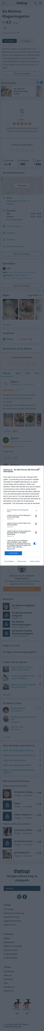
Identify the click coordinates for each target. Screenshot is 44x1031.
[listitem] (22, 510)
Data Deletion (9, 561)
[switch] (35, 516)
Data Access (21, 561)
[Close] (39, 470)
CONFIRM (13, 553)
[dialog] (22, 515)
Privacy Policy (35, 561)
